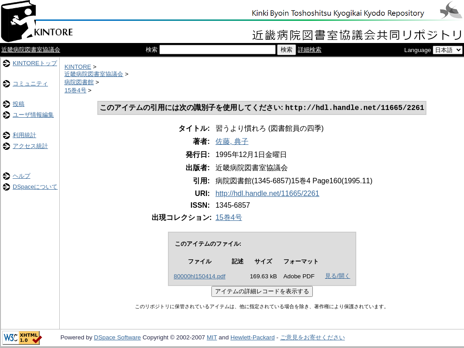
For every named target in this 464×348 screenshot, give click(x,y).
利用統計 (24, 135)
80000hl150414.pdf (199, 277)
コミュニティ (30, 83)
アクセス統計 (30, 146)
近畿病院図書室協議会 (30, 49)
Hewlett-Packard (252, 338)
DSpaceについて (35, 186)
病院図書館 (79, 82)
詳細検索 (309, 49)
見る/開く (337, 276)
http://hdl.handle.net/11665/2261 (267, 194)
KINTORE (77, 66)
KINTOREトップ (35, 63)
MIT (212, 338)
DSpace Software (117, 338)
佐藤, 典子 (232, 142)
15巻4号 (75, 90)
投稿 (18, 103)
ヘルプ (21, 175)
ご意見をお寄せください (312, 338)
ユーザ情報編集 (33, 114)
